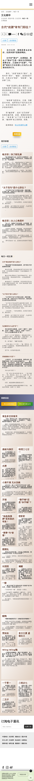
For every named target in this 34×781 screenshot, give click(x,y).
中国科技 (5, 736)
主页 (2, 11)
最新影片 (17, 743)
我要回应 (17, 134)
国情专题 (5, 743)
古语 (5, 40)
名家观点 (24, 740)
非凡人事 (5, 740)
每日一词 (16, 11)
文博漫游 (4, 20)
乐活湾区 (11, 736)
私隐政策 (4, 778)
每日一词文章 (7, 256)
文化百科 (18, 18)
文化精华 (8, 11)
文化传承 (4, 18)
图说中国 (11, 18)
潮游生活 (17, 736)
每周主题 (11, 743)
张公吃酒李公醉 (21, 125)
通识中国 (24, 736)
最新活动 (24, 743)
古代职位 (13, 40)
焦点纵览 (17, 740)
